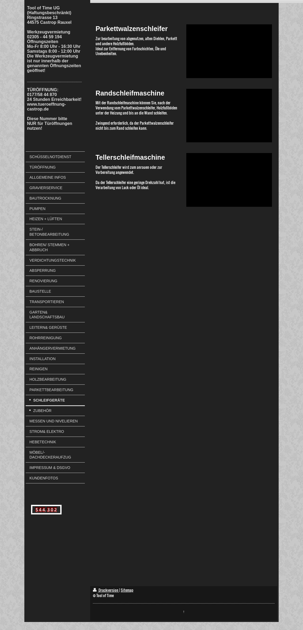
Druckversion (106, 590)
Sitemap (127, 590)
